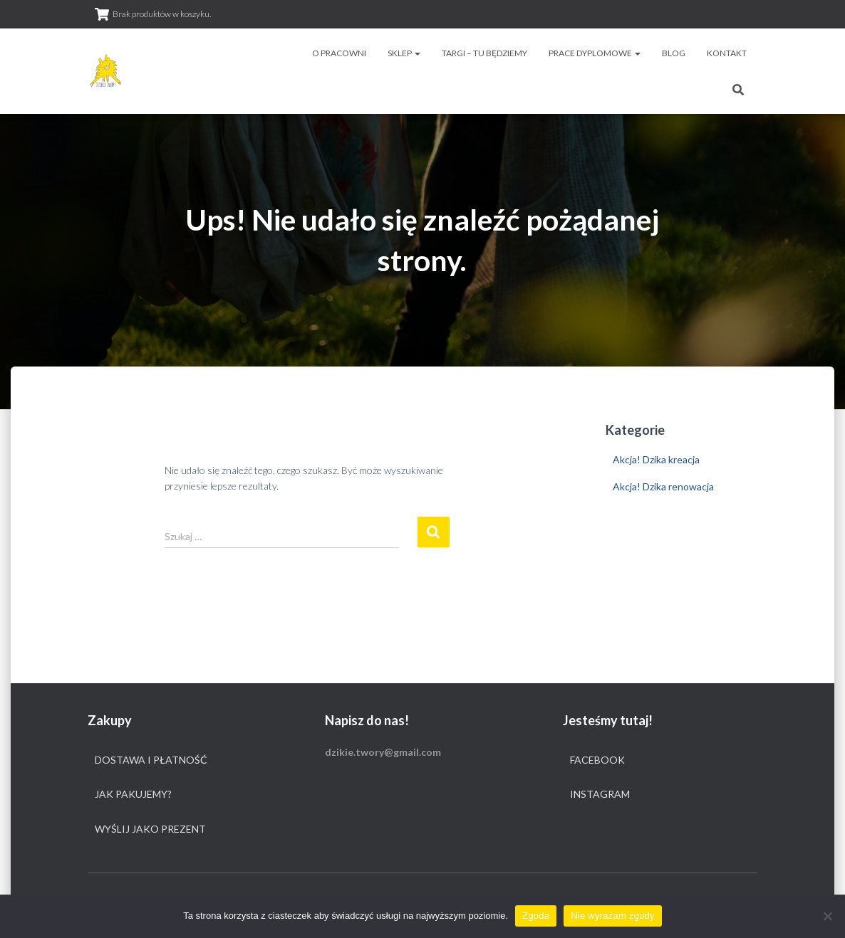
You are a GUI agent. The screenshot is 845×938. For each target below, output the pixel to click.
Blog (673, 53)
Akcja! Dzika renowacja (663, 486)
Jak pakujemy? (133, 794)
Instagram (600, 794)
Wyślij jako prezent (150, 829)
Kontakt (727, 53)
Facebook (597, 760)
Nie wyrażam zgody (613, 915)
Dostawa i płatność (151, 760)
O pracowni (339, 53)
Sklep (404, 53)
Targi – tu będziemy (484, 53)
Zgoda (535, 915)
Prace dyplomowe (595, 53)
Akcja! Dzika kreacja (656, 459)
